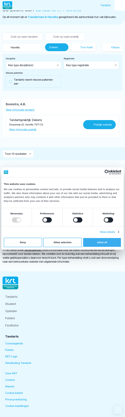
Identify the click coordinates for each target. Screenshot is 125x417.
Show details (107, 231)
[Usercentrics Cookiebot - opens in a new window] (107, 172)
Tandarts (105, 5)
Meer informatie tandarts (20, 109)
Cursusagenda (14, 343)
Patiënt (10, 318)
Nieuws (9, 386)
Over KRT (11, 373)
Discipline (10, 58)
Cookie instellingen (17, 406)
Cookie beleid (14, 393)
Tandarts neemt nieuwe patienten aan (29, 81)
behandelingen (33, 250)
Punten (9, 350)
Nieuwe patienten (14, 73)
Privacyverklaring (16, 399)
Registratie (69, 58)
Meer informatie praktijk (22, 129)
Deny (23, 242)
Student (10, 304)
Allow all (102, 242)
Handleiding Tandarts (18, 363)
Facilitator (12, 325)
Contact (10, 379)
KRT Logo (11, 356)
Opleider (11, 311)
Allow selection (63, 242)
